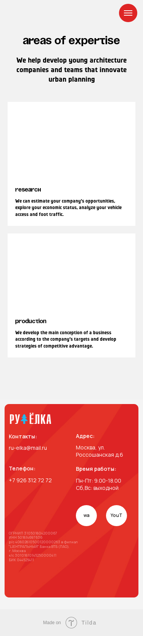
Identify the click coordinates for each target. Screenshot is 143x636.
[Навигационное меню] (128, 13)
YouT (116, 515)
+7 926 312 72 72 (30, 480)
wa (87, 515)
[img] (30, 418)
